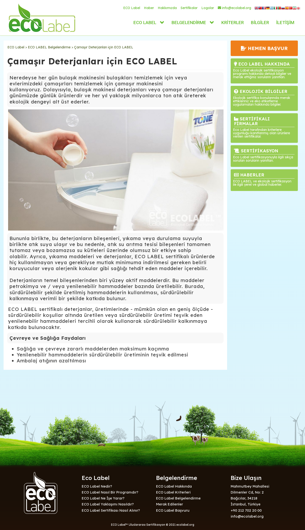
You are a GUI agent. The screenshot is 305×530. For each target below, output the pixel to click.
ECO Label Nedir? (97, 486)
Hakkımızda (167, 8)
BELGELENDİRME (189, 22)
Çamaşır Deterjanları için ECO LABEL (103, 47)
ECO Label (131, 8)
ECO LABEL (144, 22)
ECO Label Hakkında (174, 486)
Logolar (207, 8)
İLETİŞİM (285, 22)
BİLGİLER (260, 22)
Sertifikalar (189, 8)
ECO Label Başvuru (172, 510)
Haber (149, 8)
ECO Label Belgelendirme (178, 498)
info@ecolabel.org (234, 8)
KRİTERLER (232, 22)
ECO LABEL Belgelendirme (49, 47)
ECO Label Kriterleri (173, 492)
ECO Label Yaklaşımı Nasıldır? (108, 504)
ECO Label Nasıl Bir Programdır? (110, 492)
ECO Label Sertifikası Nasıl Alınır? (111, 510)
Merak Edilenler (169, 504)
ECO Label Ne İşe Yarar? (103, 498)
